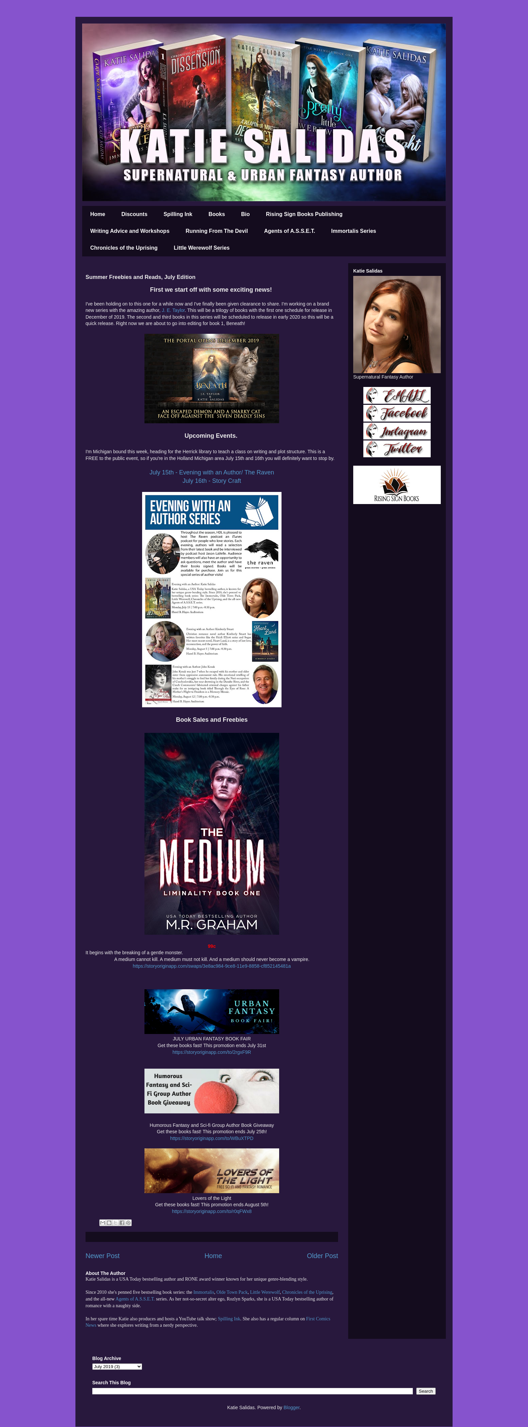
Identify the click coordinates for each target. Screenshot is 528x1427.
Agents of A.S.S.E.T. (289, 231)
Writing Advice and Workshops (129, 231)
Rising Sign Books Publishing (304, 214)
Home (97, 214)
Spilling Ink (178, 214)
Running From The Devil (217, 231)
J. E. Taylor (173, 310)
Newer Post (103, 1255)
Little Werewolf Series (202, 248)
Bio (245, 214)
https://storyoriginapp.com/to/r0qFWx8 (212, 1211)
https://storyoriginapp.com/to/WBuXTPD (211, 1138)
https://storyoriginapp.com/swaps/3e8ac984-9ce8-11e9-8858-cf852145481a (212, 966)
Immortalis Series (353, 231)
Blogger (291, 1407)
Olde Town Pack (232, 1292)
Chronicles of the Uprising (124, 248)
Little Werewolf (264, 1292)
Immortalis (203, 1292)
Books (216, 214)
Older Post (322, 1255)
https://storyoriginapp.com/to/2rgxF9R (211, 1052)
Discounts (134, 214)
